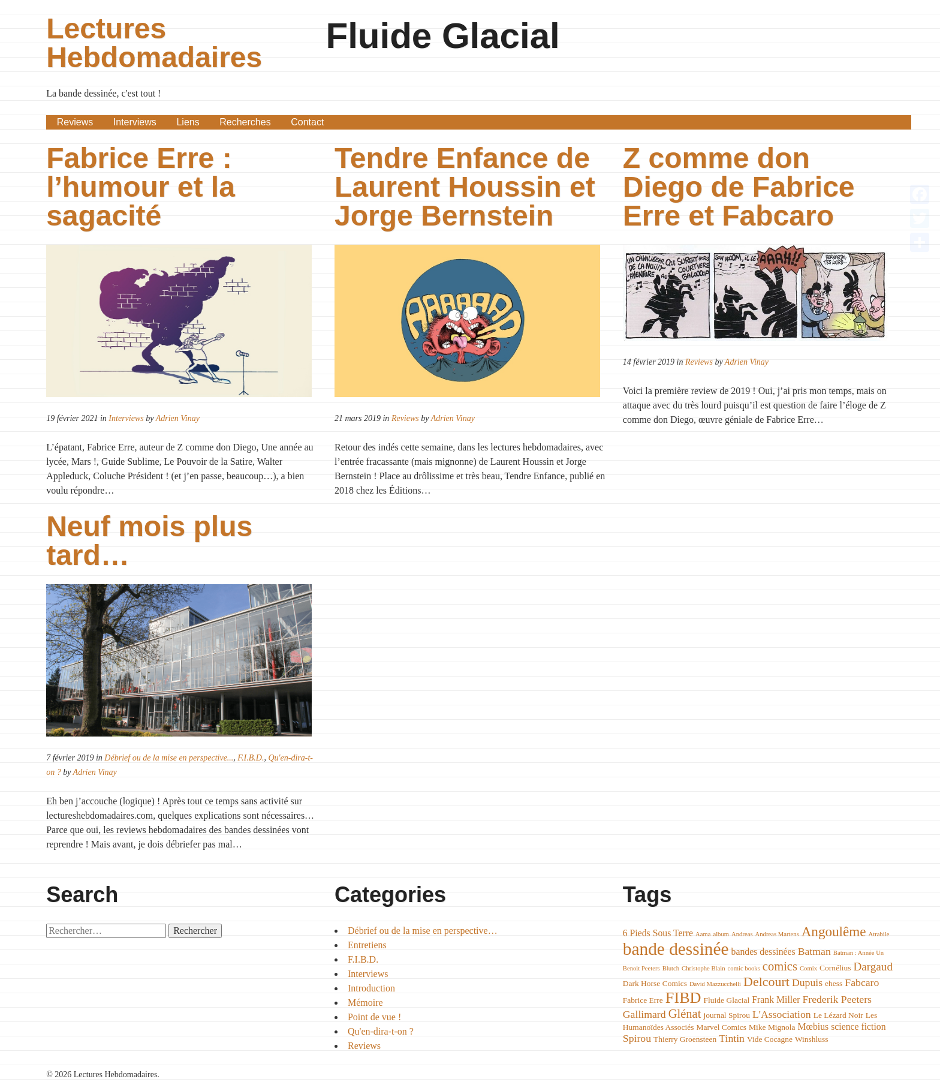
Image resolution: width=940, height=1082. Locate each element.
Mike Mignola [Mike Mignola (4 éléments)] (772, 1027)
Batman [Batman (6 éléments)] (814, 951)
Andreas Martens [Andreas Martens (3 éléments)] (777, 934)
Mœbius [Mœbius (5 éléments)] (813, 1026)
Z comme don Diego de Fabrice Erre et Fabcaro (739, 187)
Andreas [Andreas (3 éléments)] (742, 934)
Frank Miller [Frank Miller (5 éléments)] (776, 999)
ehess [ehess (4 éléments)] (833, 983)
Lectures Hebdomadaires (154, 43)
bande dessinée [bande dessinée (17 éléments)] (676, 948)
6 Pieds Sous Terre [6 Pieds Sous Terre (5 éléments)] (658, 933)
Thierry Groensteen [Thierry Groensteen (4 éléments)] (684, 1039)
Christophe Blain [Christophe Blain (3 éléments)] (703, 968)
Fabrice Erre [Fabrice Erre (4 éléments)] (643, 1000)
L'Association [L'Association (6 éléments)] (781, 1014)
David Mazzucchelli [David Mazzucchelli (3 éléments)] (715, 984)
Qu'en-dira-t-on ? (381, 1031)
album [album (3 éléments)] (721, 934)
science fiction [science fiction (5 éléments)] (858, 1026)
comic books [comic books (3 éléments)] (744, 968)
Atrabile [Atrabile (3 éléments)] (879, 934)
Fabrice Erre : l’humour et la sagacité (140, 187)
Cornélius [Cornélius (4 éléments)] (835, 967)
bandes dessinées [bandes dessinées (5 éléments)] (763, 951)
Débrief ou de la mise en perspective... (168, 757)
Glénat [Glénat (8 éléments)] (684, 1013)
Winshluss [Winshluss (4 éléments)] (811, 1039)
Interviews (134, 122)
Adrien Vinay (178, 418)
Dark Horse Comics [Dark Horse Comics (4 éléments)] (655, 983)
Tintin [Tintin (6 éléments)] (732, 1038)
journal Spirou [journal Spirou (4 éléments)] (726, 1015)
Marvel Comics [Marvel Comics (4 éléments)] (722, 1027)
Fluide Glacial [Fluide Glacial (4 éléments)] (727, 1000)
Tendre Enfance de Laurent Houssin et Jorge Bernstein (465, 187)
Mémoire (365, 1002)
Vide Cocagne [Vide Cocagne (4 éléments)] (770, 1039)
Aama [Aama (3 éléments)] (702, 934)
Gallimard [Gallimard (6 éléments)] (644, 1014)
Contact (307, 122)
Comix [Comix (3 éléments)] (808, 968)
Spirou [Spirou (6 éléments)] (637, 1038)
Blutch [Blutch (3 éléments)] (670, 968)
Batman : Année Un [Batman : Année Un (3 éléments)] (858, 952)
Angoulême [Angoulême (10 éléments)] (834, 931)
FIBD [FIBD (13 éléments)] (683, 997)
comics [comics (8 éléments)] (780, 966)
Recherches (244, 122)
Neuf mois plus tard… (149, 540)
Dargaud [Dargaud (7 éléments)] (873, 966)
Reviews (75, 122)
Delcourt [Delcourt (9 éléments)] (766, 981)
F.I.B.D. (250, 757)
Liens (187, 122)
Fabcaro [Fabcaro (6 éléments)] (862, 982)
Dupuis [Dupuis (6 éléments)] (807, 982)
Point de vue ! (374, 1017)
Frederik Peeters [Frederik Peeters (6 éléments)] (837, 999)
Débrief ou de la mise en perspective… (423, 930)
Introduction (371, 988)
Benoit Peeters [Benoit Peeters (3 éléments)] (641, 968)
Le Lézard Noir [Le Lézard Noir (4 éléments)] (838, 1015)
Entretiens (367, 945)
